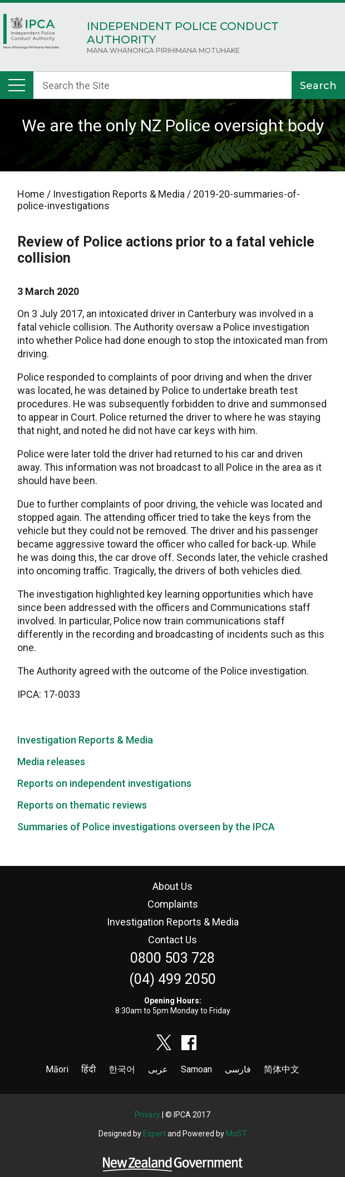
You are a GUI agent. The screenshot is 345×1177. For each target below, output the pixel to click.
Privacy (147, 1114)
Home (31, 34)
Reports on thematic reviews (82, 805)
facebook (189, 1042)
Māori (57, 1069)
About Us (172, 886)
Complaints (172, 904)
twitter (164, 1042)
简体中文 (281, 1069)
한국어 (122, 1069)
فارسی (238, 1069)
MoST (236, 1133)
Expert (154, 1133)
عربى (158, 1069)
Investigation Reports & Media (85, 740)
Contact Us (172, 939)
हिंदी (88, 1069)
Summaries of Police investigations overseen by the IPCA (146, 827)
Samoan (196, 1069)
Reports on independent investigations (104, 783)
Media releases (51, 761)
